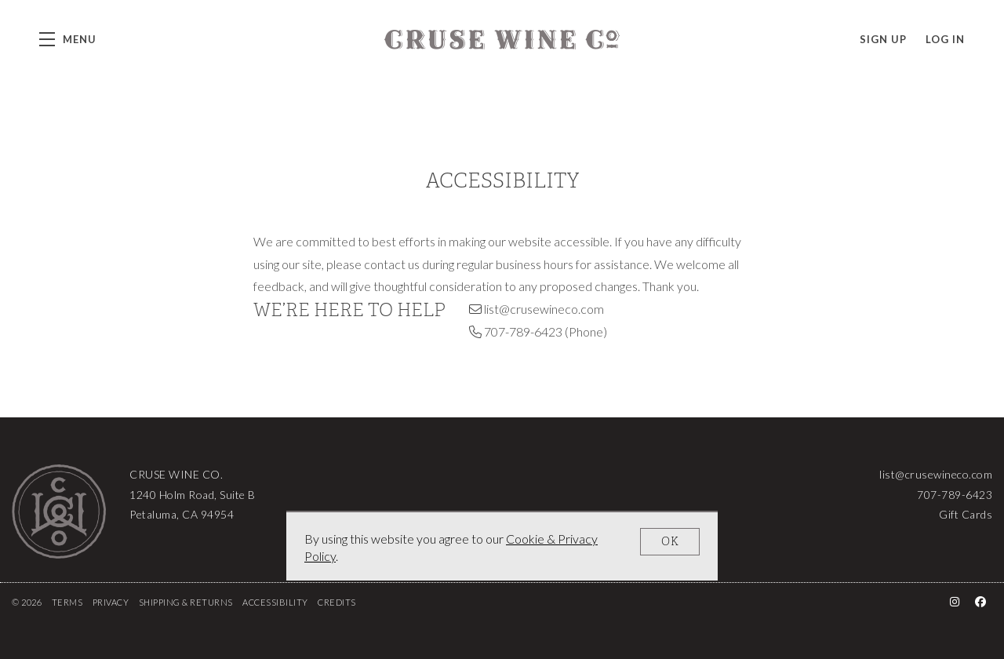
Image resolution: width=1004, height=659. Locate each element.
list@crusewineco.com (544, 308)
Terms (67, 602)
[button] (67, 39)
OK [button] (670, 541)
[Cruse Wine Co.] (59, 511)
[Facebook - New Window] (981, 601)
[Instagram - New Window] (955, 601)
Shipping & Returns (186, 602)
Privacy (111, 602)
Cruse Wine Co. (502, 39)
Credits (337, 602)
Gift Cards (965, 514)
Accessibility (275, 602)
